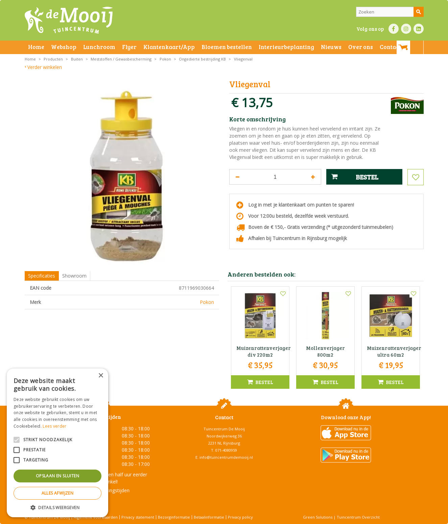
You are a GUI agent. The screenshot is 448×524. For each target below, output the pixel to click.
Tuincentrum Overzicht (358, 517)
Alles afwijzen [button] (58, 493)
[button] (57, 507)
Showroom (74, 275)
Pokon (207, 302)
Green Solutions (317, 517)
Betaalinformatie (209, 517)
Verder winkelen (44, 67)
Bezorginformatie (174, 517)
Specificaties (41, 275)
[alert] (57, 442)
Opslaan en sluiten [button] (57, 476)
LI (419, 29)
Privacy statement (137, 517)
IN (406, 29)
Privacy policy (240, 517)
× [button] (100, 375)
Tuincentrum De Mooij (224, 428)
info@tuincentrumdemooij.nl (226, 457)
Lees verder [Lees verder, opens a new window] (54, 426)
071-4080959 (226, 450)
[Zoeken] (390, 12)
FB (393, 29)
